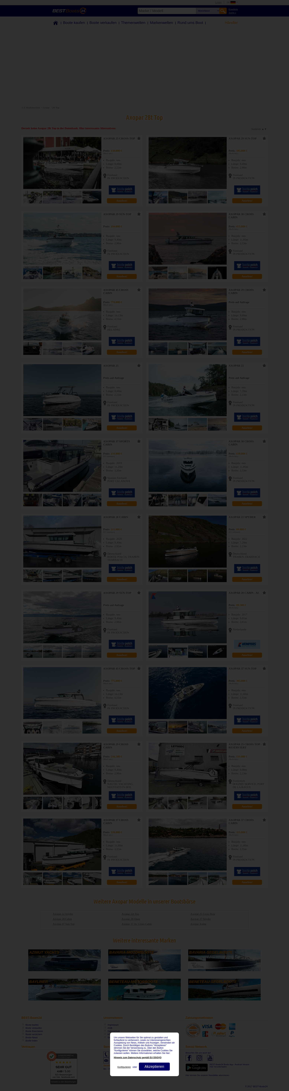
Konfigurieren (124, 1067)
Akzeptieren (154, 1066)
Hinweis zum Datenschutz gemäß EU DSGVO (137, 1057)
